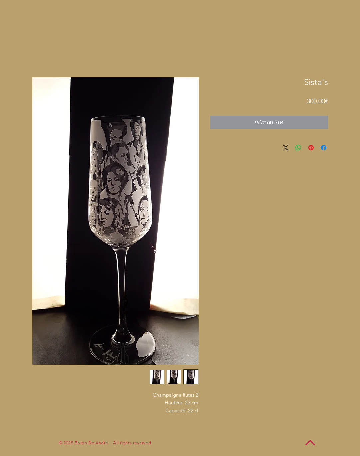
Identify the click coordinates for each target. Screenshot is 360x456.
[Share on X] (286, 148)
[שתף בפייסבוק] (324, 148)
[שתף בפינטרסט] (311, 148)
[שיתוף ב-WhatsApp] (298, 148)
